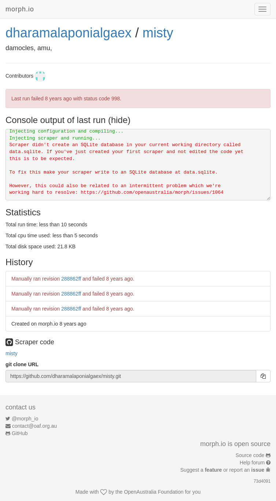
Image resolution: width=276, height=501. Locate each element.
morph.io (19, 9)
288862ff (71, 279)
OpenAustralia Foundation (154, 492)
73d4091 (262, 481)
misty (157, 32)
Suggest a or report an (223, 470)
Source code (250, 455)
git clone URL (21, 364)
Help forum (252, 462)
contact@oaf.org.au (34, 426)
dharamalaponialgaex (68, 32)
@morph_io (25, 419)
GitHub (20, 433)
